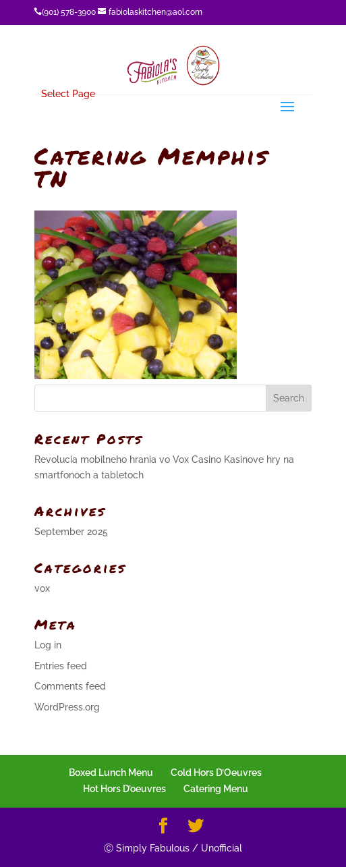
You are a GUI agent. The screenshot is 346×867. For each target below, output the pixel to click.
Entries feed (60, 666)
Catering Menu (215, 788)
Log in (47, 645)
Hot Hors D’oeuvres (124, 788)
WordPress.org (67, 707)
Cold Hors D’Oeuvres (216, 772)
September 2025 (71, 531)
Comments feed (70, 686)
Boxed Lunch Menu (111, 772)
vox (42, 588)
